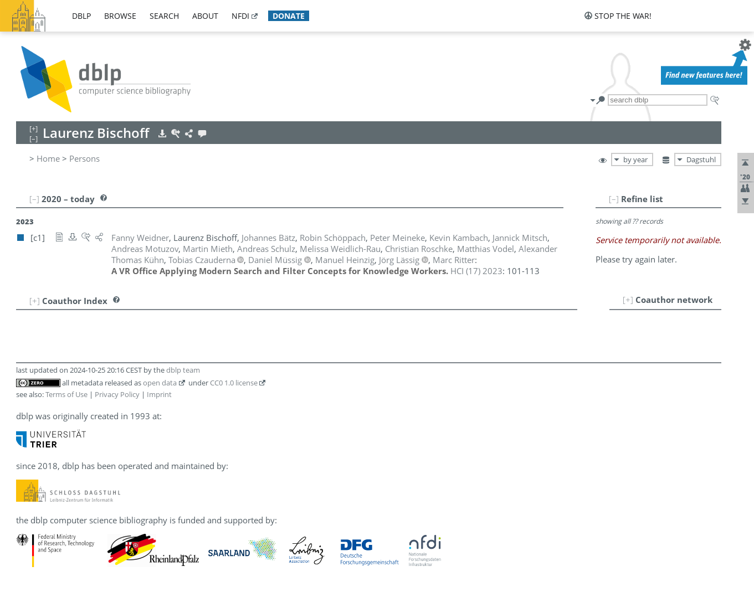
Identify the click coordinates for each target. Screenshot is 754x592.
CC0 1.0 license (234, 383)
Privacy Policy (117, 394)
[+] (628, 299)
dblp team (183, 370)
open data (160, 383)
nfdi (240, 16)
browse (120, 16)
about (205, 16)
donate (289, 16)
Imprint (159, 394)
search (164, 16)
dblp (81, 16)
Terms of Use (66, 394)
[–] (614, 198)
